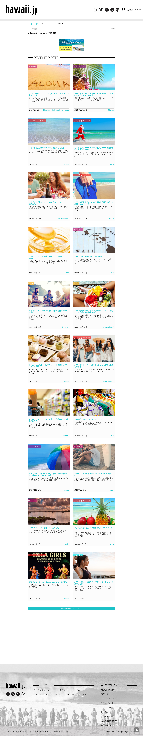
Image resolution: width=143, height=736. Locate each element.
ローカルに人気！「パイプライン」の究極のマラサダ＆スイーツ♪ (48, 366)
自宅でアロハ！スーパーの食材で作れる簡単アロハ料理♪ (48, 311)
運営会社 (105, 694)
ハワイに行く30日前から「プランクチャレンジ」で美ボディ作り (94, 583)
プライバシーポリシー (111, 716)
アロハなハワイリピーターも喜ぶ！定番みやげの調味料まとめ (48, 420)
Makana (111, 110)
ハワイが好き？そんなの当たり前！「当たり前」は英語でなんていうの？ (93, 203)
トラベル (76, 690)
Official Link (106, 707)
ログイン (138, 10)
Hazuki (66, 164)
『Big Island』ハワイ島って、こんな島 (44, 528)
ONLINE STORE (108, 699)
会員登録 (130, 10)
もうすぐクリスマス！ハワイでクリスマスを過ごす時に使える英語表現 (93, 149)
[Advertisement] (60, 642)
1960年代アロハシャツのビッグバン (88, 419)
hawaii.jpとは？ (108, 690)
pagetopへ (136, 729)
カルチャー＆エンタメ (76, 694)
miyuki (66, 381)
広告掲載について (109, 721)
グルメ (63, 690)
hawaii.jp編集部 (63, 219)
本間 (112, 273)
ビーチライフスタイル (43, 690)
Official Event (107, 703)
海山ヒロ (65, 327)
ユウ (112, 598)
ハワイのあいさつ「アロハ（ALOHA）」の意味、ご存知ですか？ (49, 94)
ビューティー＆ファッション (46, 694)
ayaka (112, 544)
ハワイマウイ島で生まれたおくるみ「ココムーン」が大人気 (48, 203)
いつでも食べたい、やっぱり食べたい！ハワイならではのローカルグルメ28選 (93, 311)
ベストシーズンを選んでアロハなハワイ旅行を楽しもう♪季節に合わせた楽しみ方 (48, 474)
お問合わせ (106, 725)
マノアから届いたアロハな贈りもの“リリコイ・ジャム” (94, 528)
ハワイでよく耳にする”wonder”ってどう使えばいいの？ (94, 474)
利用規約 (105, 712)
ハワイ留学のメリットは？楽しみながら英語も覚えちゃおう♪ (93, 366)
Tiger (67, 273)
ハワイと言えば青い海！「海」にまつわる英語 (46, 148)
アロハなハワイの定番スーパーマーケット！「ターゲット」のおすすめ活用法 (93, 94)
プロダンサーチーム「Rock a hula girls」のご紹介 (48, 582)
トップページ (33, 24)
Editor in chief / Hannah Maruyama (56, 110)
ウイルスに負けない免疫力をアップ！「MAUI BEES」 (46, 257)
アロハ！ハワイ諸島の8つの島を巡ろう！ (90, 256)
